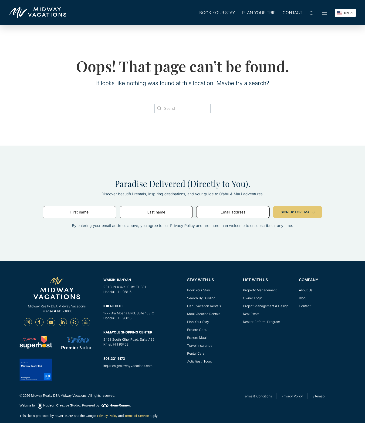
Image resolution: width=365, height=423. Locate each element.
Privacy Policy (107, 416)
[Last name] (156, 212)
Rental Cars (195, 353)
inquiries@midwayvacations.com (127, 366)
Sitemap (318, 396)
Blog (302, 298)
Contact (292, 12)
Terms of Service (137, 416)
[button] (311, 13)
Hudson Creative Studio (61, 405)
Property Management (260, 290)
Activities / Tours (199, 361)
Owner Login (252, 298)
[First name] (79, 212)
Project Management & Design (265, 306)
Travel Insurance (199, 345)
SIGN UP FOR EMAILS (297, 212)
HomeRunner (120, 405)
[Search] (182, 108)
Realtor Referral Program (261, 322)
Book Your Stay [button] (217, 12)
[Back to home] (37, 12)
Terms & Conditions (257, 396)
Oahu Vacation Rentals (204, 306)
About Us (305, 290)
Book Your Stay (198, 290)
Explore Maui (196, 338)
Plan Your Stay (198, 322)
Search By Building (201, 298)
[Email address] (233, 212)
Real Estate (251, 314)
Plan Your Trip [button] (259, 12)
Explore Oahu (197, 330)
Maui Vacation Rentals (203, 314)
